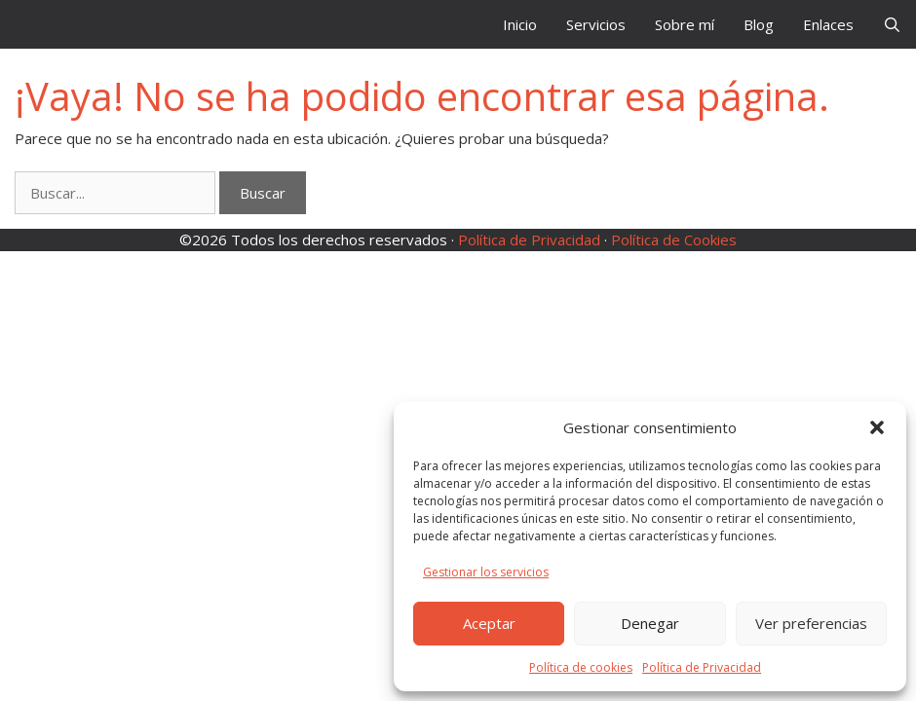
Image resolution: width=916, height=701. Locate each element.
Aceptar (489, 623)
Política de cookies (580, 667)
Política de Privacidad (701, 667)
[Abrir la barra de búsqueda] (892, 24)
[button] (877, 427)
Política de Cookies (674, 239)
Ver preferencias (811, 623)
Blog (759, 24)
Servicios (596, 24)
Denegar (650, 623)
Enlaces (828, 24)
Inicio (520, 24)
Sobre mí (684, 24)
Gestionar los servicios (486, 572)
